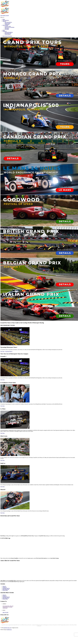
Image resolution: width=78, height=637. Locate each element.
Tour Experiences (6, 20)
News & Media (5, 25)
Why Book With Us (8, 22)
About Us (4, 21)
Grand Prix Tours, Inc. (7, 627)
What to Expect (7, 23)
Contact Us (5, 31)
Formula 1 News (8, 26)
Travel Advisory (8, 34)
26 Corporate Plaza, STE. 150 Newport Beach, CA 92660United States (8, 607)
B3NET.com (9, 629)
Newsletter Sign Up (6, 588)
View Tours (2, 351)
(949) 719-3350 (5, 612)
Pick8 (4, 30)
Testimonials (7, 24)
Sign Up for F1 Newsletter (9, 27)
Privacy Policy (5, 590)
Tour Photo (7, 29)
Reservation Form (8, 33)
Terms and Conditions (9, 32)
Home (4, 19)
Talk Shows (7, 28)
